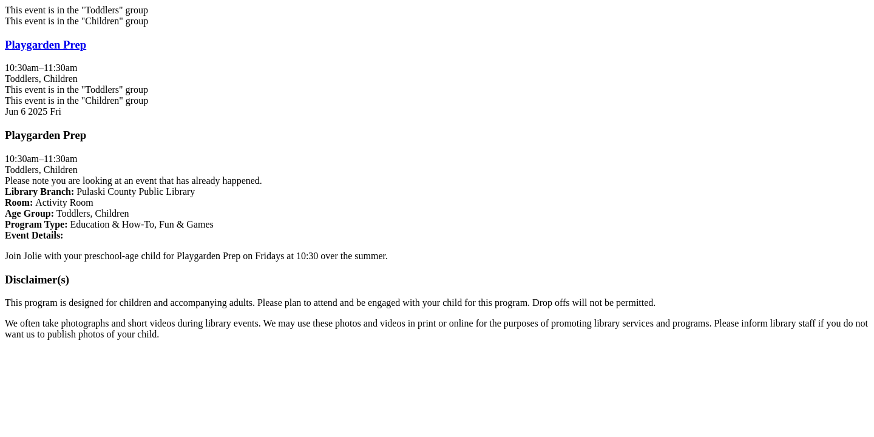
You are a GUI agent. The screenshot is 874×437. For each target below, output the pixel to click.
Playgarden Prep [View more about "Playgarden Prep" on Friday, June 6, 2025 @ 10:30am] (45, 44)
